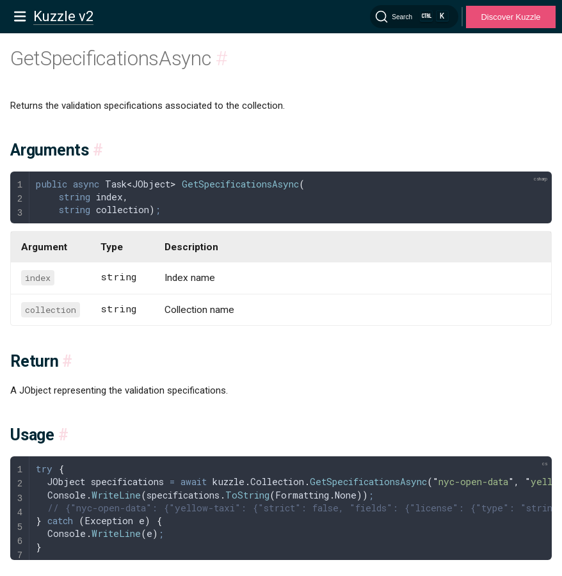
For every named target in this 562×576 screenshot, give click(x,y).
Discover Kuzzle (510, 17)
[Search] (414, 16)
